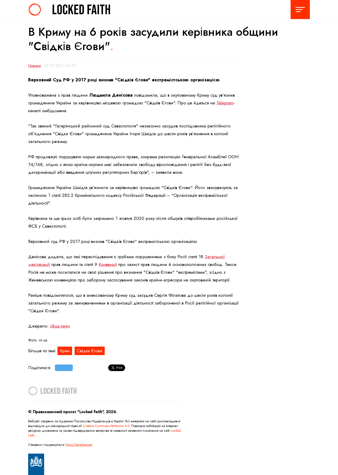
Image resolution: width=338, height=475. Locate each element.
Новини (34, 65)
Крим (65, 351)
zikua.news (60, 326)
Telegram (225, 103)
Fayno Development (78, 444)
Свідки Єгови (89, 351)
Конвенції (108, 264)
